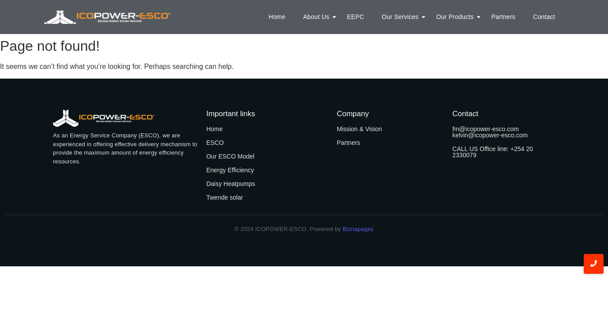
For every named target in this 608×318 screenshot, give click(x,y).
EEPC (355, 16)
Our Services (402, 16)
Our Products (457, 16)
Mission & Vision (359, 128)
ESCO (215, 142)
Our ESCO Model (230, 156)
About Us (318, 16)
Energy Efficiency (230, 170)
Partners (503, 16)
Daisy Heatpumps (230, 183)
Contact (544, 16)
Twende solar (224, 197)
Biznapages (357, 229)
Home (276, 16)
